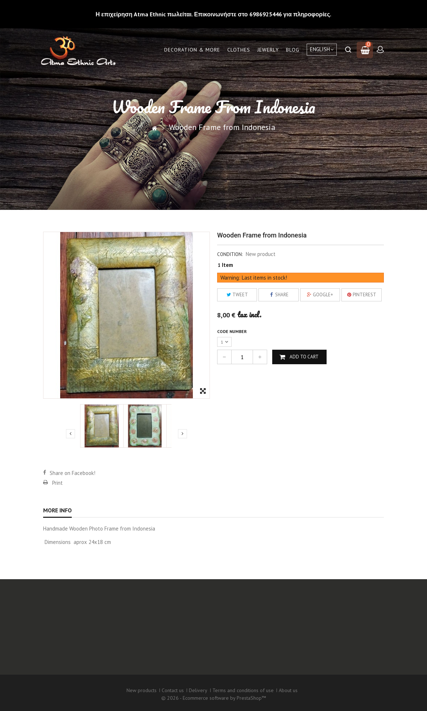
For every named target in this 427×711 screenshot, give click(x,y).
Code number (232, 331)
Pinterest (361, 295)
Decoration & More (192, 49)
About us (288, 690)
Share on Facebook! (72, 473)
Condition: (229, 254)
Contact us (173, 690)
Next (182, 433)
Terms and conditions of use (243, 690)
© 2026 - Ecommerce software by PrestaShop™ (213, 698)
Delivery (198, 690)
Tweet (237, 295)
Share (279, 295)
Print (57, 482)
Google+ (320, 295)
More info (57, 510)
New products (142, 690)
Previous (70, 433)
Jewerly (268, 49)
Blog (292, 49)
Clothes (238, 49)
